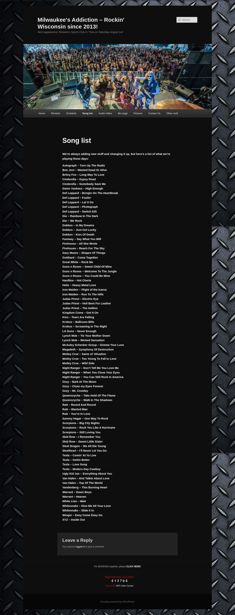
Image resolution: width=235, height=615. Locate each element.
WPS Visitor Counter (125, 586)
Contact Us (154, 113)
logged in (80, 546)
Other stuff (172, 113)
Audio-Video (105, 113)
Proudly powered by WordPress (117, 601)
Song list (87, 113)
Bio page (122, 113)
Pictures (138, 113)
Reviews (55, 113)
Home (41, 113)
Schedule (71, 113)
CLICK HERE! (133, 566)
